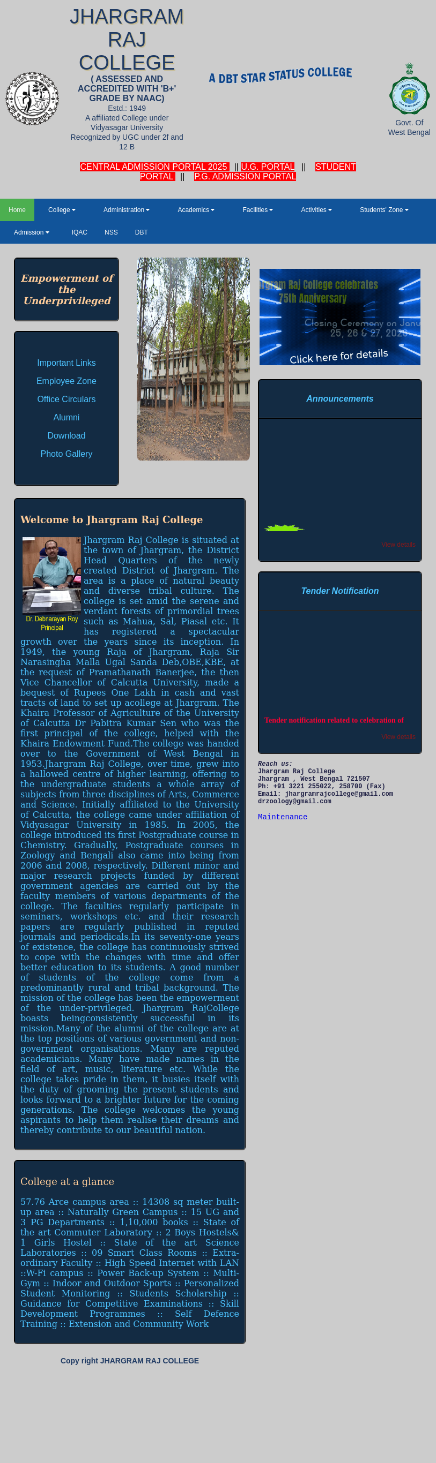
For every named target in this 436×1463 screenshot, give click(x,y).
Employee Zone (66, 381)
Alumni (67, 417)
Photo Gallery (66, 453)
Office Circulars (66, 399)
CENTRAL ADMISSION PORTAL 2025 (154, 166)
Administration (127, 210)
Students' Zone (384, 210)
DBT (141, 232)
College (62, 210)
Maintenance (282, 817)
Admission (31, 232)
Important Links (66, 362)
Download (66, 435)
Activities (316, 210)
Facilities (257, 210)
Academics (196, 210)
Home (17, 210)
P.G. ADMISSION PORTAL (245, 176)
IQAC (79, 232)
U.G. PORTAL (267, 166)
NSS (111, 232)
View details (398, 544)
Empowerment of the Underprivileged (66, 289)
